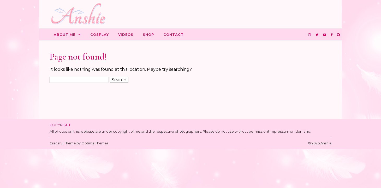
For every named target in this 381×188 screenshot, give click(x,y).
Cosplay (99, 34)
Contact (173, 34)
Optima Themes (94, 143)
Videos (125, 34)
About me (64, 34)
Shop (148, 34)
